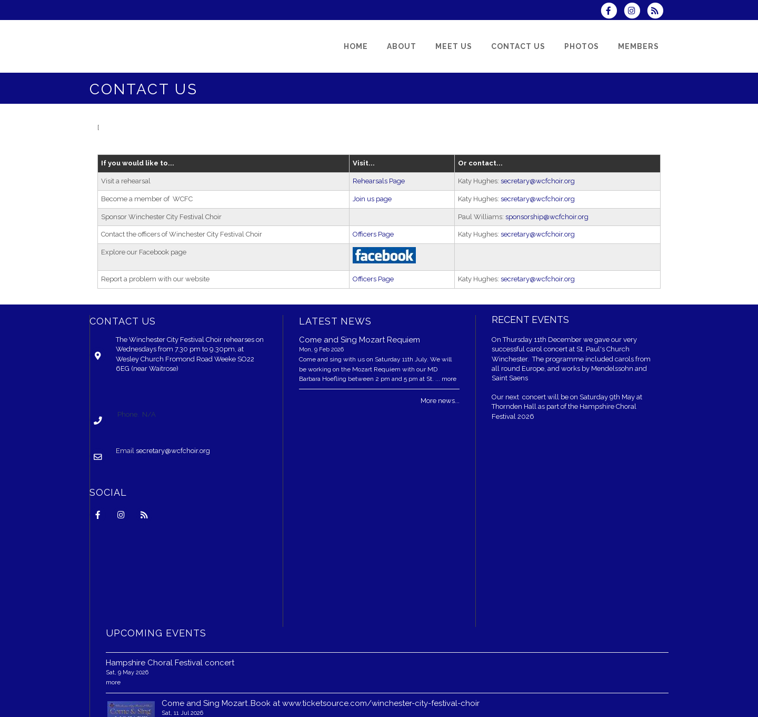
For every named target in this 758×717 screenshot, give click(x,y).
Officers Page (373, 234)
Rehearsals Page (379, 181)
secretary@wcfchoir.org (538, 181)
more (449, 378)
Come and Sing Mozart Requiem (359, 340)
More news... (440, 401)
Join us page (372, 199)
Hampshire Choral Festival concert (170, 662)
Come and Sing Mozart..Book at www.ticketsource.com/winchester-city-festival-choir (321, 703)
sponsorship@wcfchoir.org (547, 217)
